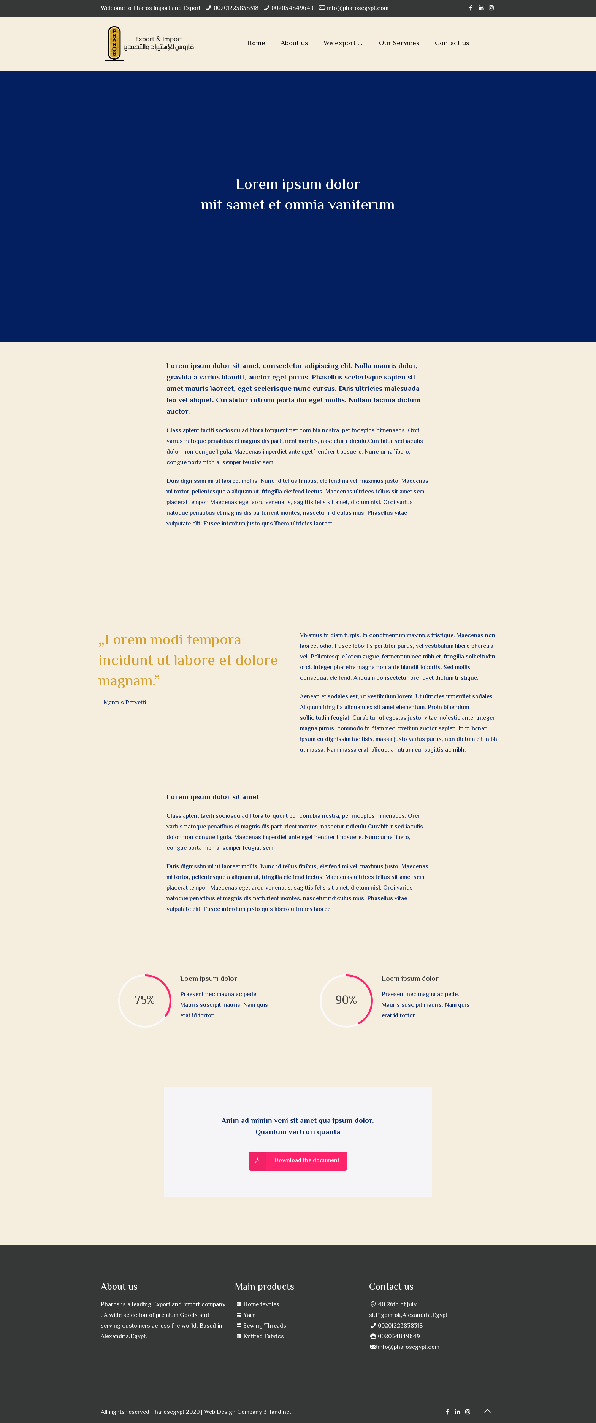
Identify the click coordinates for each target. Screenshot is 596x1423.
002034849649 (292, 8)
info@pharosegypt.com (357, 8)
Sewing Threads (264, 1326)
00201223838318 (236, 8)
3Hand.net (277, 1412)
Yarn (249, 1315)
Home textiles (261, 1305)
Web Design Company (233, 1412)
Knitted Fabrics (263, 1337)
